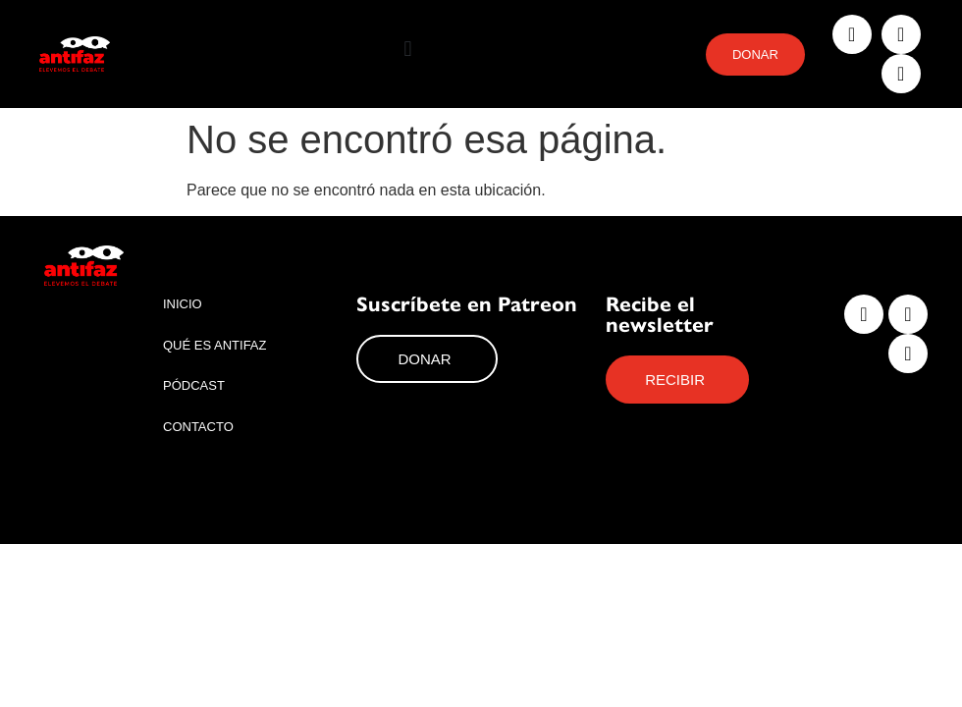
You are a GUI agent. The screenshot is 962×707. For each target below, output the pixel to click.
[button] (408, 49)
